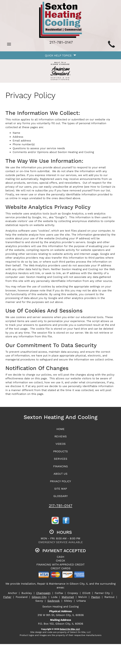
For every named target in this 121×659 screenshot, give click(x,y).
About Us (60, 473)
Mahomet (68, 597)
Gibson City (39, 597)
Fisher (7, 597)
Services (60, 458)
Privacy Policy (60, 481)
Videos (61, 443)
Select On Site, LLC (70, 629)
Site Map (60, 488)
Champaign (43, 593)
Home (60, 429)
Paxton (95, 597)
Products (60, 451)
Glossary (60, 496)
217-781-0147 (60, 505)
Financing (60, 466)
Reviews (60, 436)
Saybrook (53, 600)
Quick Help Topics (60, 55)
